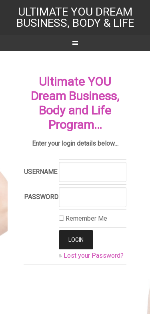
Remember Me (83, 218)
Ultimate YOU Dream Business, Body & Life (75, 17)
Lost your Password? (94, 255)
